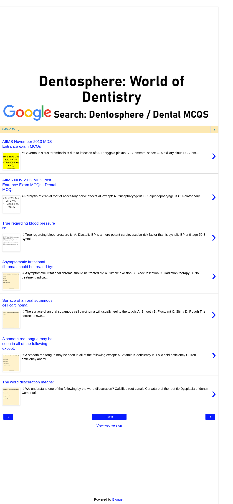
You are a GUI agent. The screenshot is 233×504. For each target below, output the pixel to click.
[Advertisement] (109, 39)
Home (109, 416)
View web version (109, 425)
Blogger (118, 499)
